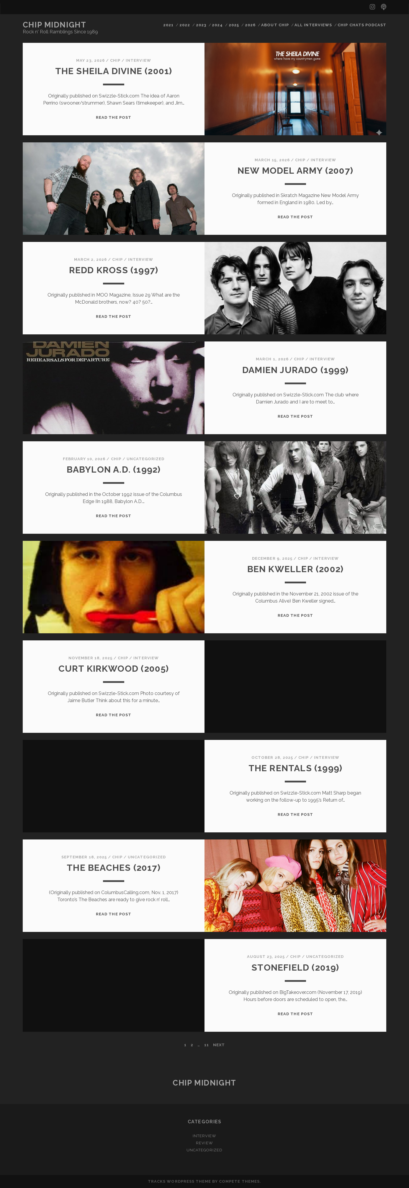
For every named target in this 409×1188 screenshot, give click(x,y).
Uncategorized (146, 459)
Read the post (113, 117)
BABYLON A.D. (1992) (114, 469)
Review (204, 1143)
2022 (184, 25)
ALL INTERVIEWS (313, 25)
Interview (138, 60)
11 (206, 1045)
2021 (168, 25)
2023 (201, 25)
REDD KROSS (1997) (113, 270)
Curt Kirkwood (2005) (113, 668)
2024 (217, 25)
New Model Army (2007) (295, 170)
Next (219, 1045)
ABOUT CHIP (275, 25)
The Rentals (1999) (295, 768)
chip (115, 60)
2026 (250, 25)
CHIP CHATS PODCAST (362, 25)
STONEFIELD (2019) (295, 967)
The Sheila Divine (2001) (113, 71)
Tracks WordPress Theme (179, 1181)
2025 (234, 25)
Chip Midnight (54, 24)
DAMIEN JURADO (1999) (295, 370)
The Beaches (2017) (114, 867)
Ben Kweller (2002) (295, 569)
